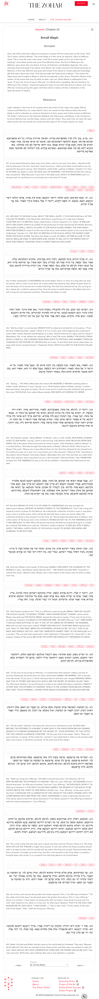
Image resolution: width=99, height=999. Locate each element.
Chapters (33, 962)
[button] (49, 964)
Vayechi (39, 29)
